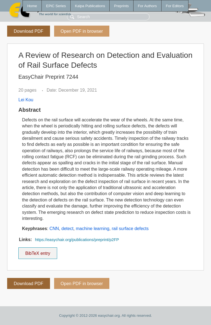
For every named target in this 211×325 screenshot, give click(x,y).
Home (32, 6)
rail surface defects (130, 228)
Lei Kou (25, 99)
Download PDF (28, 31)
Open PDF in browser (82, 31)
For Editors (175, 6)
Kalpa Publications (90, 6)
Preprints (121, 6)
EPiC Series (56, 6)
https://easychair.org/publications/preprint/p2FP (77, 239)
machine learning (92, 228)
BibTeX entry (37, 251)
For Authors (147, 6)
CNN (54, 228)
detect (68, 228)
